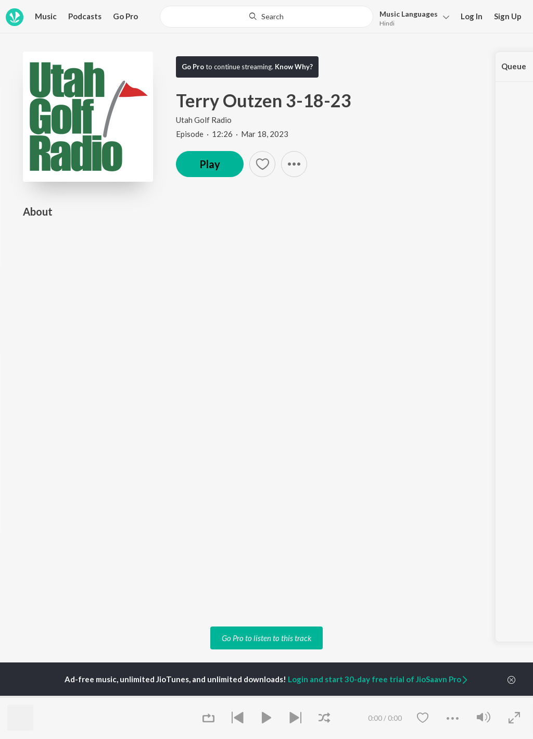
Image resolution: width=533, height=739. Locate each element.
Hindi (387, 23)
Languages (408, 13)
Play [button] (209, 164)
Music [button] (46, 16)
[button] (411, 17)
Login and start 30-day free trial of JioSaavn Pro (378, 679)
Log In (472, 16)
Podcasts (84, 16)
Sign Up (508, 16)
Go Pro (125, 16)
